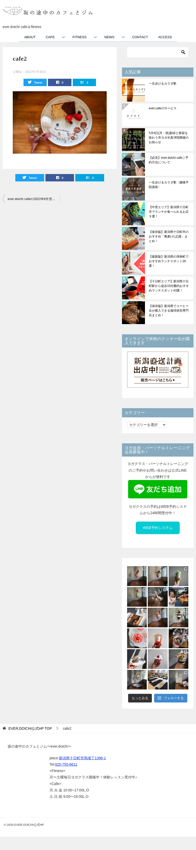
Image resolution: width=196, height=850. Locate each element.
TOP (30, 728)
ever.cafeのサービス (163, 108)
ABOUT (30, 37)
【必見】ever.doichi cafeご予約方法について (168, 160)
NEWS (109, 37)
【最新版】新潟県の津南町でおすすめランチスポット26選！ (169, 261)
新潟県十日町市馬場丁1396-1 (82, 758)
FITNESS (79, 37)
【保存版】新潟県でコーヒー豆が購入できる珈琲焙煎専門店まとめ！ (169, 310)
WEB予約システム (158, 528)
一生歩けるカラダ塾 (162, 83)
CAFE (50, 37)
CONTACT (140, 37)
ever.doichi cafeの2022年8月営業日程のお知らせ (34, 199)
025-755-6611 (66, 764)
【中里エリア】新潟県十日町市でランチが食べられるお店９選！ (169, 211)
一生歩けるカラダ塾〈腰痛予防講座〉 (169, 185)
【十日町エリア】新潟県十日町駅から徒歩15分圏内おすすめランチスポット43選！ (169, 286)
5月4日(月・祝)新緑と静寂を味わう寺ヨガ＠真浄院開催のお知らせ (169, 137)
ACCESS (165, 37)
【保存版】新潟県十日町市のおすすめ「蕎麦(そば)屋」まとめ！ (169, 236)
